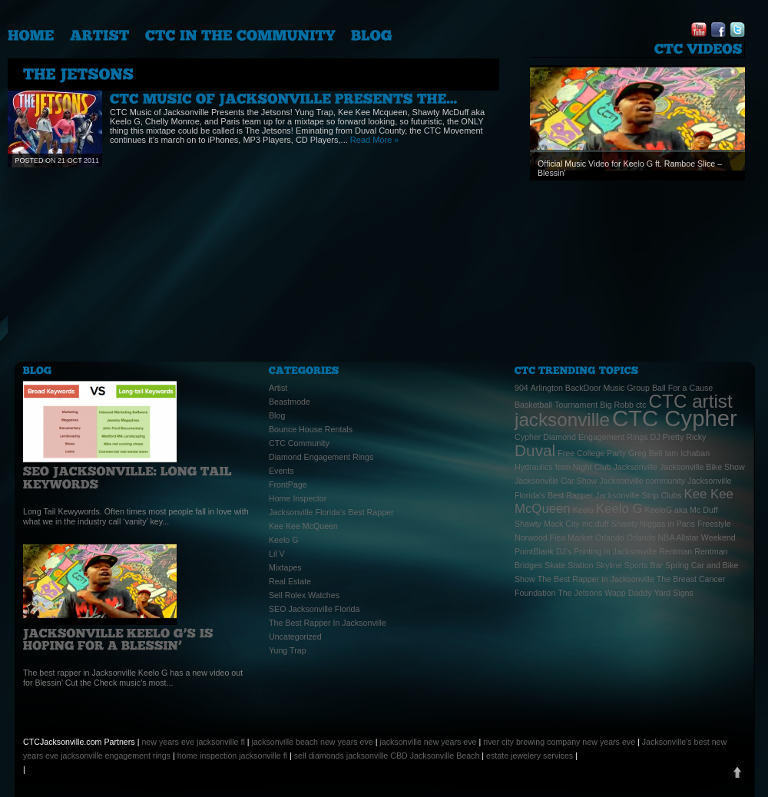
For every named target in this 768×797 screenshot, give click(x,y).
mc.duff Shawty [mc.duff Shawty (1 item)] (610, 523)
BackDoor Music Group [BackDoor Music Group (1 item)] (607, 387)
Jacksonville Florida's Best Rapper (331, 512)
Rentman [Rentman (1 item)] (675, 551)
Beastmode (289, 401)
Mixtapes (285, 567)
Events (281, 470)
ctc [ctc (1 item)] (641, 404)
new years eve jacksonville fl (192, 741)
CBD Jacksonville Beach (434, 755)
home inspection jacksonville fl (232, 755)
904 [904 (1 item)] (521, 387)
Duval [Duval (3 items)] (535, 450)
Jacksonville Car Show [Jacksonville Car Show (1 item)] (556, 480)
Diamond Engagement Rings (321, 456)
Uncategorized (295, 636)
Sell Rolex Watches (304, 595)
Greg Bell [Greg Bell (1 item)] (645, 453)
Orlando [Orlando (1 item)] (609, 537)
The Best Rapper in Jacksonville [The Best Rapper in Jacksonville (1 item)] (596, 579)
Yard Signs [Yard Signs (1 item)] (674, 592)
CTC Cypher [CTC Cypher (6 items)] (674, 418)
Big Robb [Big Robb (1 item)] (617, 404)
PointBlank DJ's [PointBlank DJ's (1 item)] (543, 551)
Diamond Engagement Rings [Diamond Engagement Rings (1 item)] (595, 436)
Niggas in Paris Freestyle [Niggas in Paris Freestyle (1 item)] (685, 523)
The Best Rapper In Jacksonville (327, 622)
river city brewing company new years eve (559, 741)
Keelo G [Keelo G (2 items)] (619, 508)
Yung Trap (287, 650)
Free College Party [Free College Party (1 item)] (592, 453)
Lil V (277, 553)
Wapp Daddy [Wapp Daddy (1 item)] (627, 592)
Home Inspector (297, 498)
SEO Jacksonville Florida (314, 608)
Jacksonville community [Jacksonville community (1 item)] (642, 480)
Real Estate (290, 581)
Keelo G (284, 539)
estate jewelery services (529, 755)
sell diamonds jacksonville (341, 755)
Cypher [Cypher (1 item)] (528, 436)
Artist (278, 387)
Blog (277, 415)
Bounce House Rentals (311, 429)
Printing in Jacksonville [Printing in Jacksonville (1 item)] (615, 551)
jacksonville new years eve (427, 741)
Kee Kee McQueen (303, 526)
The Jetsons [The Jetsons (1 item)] (580, 592)
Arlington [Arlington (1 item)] (547, 387)
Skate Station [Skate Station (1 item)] (569, 565)
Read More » (374, 139)
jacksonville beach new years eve (312, 741)
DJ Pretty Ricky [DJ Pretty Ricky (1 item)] (678, 436)
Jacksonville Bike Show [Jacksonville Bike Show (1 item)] (702, 466)
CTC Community (299, 443)
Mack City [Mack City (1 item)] (562, 523)
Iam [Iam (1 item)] (671, 453)
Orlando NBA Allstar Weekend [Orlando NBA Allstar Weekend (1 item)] (681, 537)
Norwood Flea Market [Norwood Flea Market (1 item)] (554, 537)
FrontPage (288, 484)
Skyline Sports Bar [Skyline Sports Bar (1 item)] (629, 565)
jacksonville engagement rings (115, 755)
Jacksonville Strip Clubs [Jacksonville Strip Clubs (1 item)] (638, 495)
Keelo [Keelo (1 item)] (583, 509)
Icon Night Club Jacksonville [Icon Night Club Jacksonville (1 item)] (606, 466)
